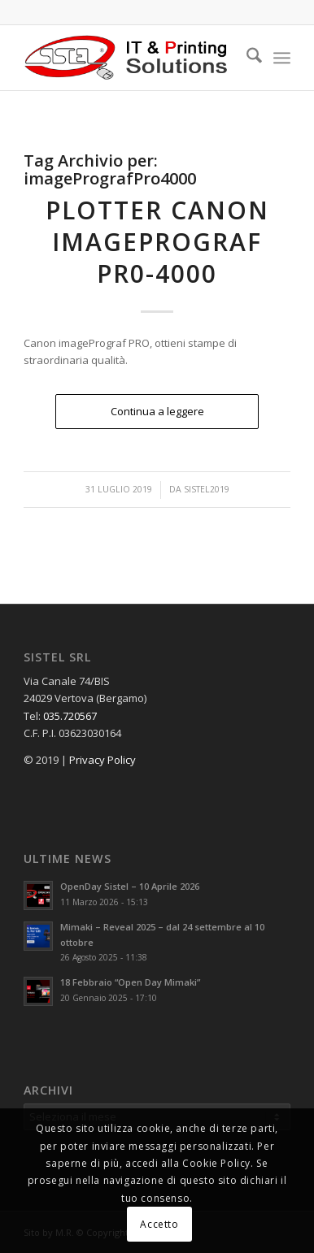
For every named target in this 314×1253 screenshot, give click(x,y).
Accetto (159, 1224)
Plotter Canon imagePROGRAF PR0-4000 (157, 241)
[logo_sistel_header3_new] (130, 57)
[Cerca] (246, 57)
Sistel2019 (206, 489)
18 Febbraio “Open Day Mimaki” (130, 982)
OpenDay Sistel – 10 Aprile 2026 (129, 886)
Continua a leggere (157, 411)
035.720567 (70, 716)
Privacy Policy (102, 759)
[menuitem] (246, 57)
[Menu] (281, 57)
